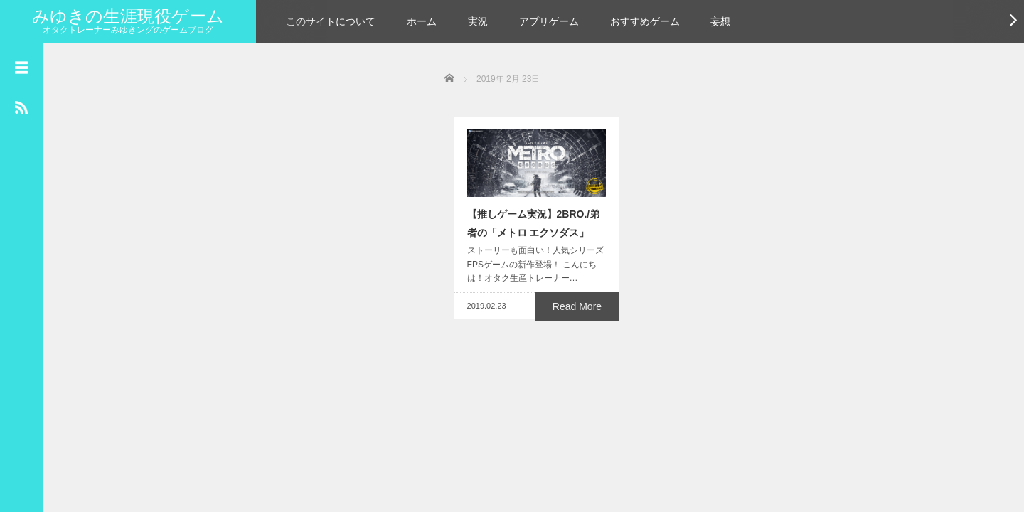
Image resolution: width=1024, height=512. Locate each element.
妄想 (720, 21)
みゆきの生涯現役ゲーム (128, 16)
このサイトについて (330, 21)
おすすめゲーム (645, 21)
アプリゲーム (549, 21)
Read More (579, 375)
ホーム (422, 21)
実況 (478, 21)
